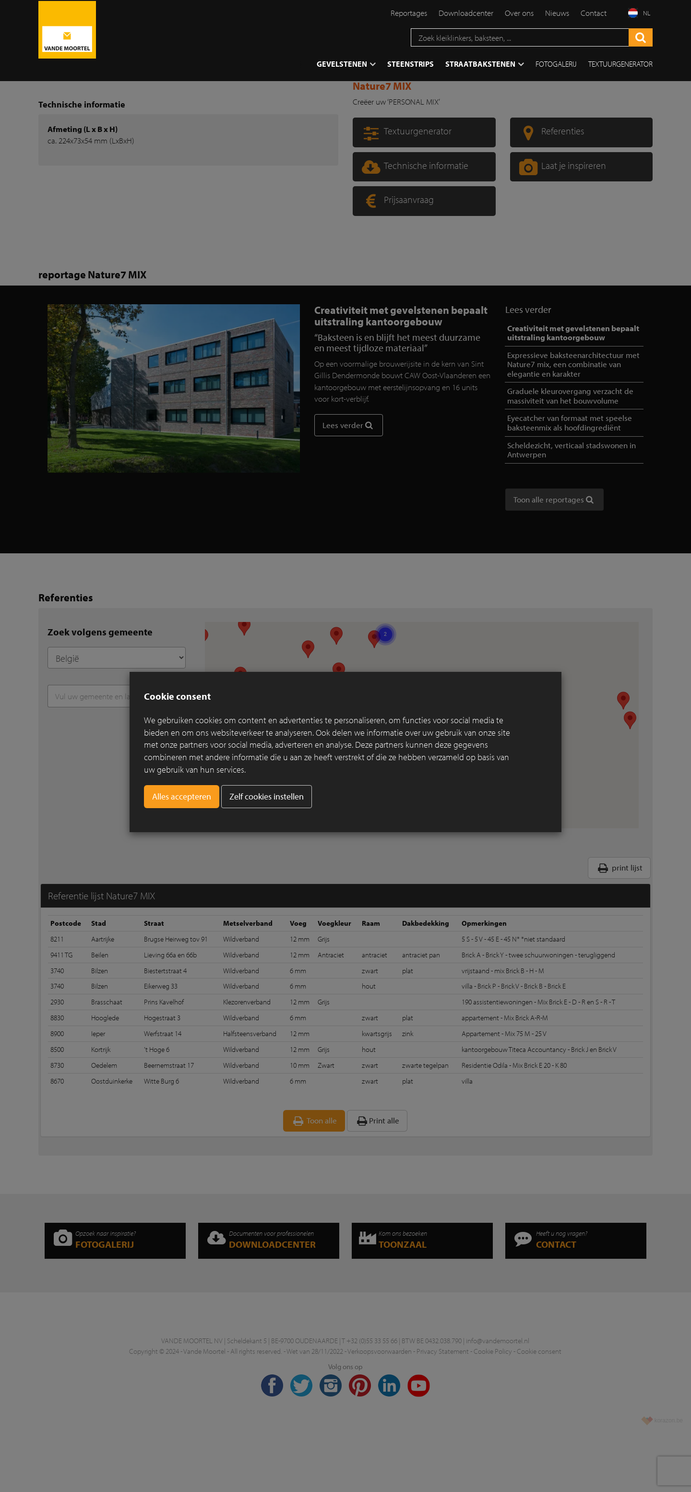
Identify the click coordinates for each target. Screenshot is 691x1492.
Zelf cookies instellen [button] (266, 796)
